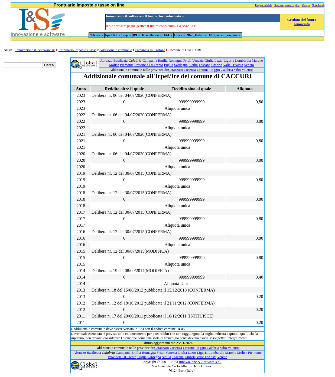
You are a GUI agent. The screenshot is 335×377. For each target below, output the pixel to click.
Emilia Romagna (170, 60)
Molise (114, 65)
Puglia (168, 65)
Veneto (249, 65)
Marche (257, 60)
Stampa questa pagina (287, 5)
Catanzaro (175, 70)
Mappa (306, 5)
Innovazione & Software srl (35, 50)
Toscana (204, 65)
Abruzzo (106, 60)
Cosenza (190, 70)
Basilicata (120, 60)
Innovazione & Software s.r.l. (200, 362)
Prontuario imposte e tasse (77, 50)
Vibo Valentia (243, 70)
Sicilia (193, 65)
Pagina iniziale (263, 5)
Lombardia (243, 60)
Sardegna (181, 65)
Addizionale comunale (115, 50)
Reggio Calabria (221, 70)
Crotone (203, 70)
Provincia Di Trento (148, 65)
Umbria (216, 65)
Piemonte (127, 65)
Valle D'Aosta (233, 65)
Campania (149, 60)
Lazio (218, 60)
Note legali (318, 5)
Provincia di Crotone (150, 50)
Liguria (228, 60)
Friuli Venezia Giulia (198, 60)
